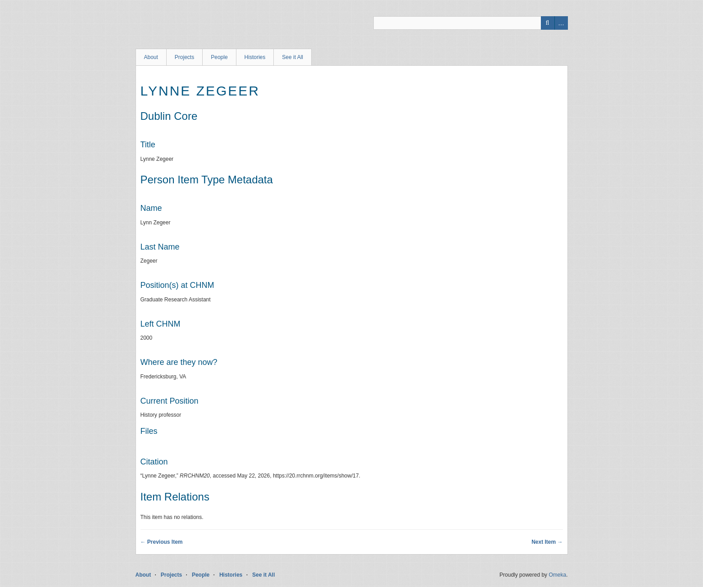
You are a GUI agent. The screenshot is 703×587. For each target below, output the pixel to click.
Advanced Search (561, 23)
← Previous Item (162, 542)
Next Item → (546, 542)
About (151, 57)
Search (547, 23)
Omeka (557, 575)
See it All (292, 57)
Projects (184, 57)
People (219, 57)
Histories (255, 57)
